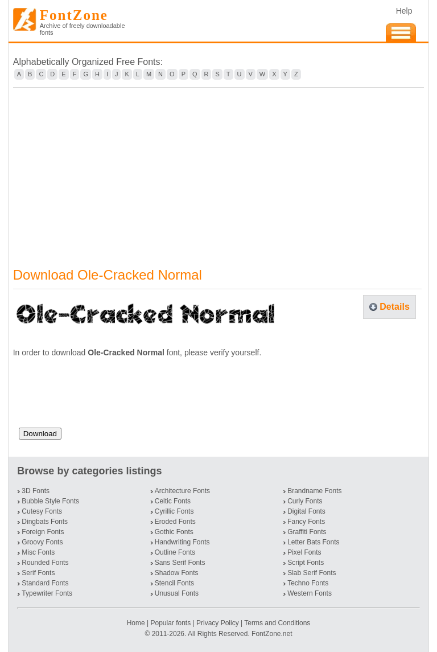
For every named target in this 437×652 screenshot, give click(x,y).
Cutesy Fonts (42, 511)
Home (137, 623)
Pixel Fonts (304, 552)
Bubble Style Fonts (50, 501)
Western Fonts (309, 593)
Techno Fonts (307, 583)
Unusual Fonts (177, 593)
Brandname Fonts (314, 491)
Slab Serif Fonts (311, 573)
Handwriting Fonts (182, 542)
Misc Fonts (38, 552)
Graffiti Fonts (306, 532)
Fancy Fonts (306, 522)
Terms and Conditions (277, 623)
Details (394, 306)
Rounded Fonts (45, 563)
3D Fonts (36, 491)
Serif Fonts (38, 573)
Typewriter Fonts (47, 593)
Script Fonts (305, 563)
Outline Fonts (175, 552)
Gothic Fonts (174, 532)
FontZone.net (272, 634)
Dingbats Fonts (45, 522)
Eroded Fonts (175, 522)
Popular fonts (170, 623)
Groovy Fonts (42, 542)
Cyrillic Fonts (174, 511)
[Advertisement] (218, 170)
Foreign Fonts (43, 532)
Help (404, 10)
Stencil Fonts (174, 583)
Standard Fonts (45, 583)
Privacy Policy (217, 623)
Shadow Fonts (177, 573)
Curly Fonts (304, 501)
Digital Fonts (306, 511)
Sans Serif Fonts (180, 563)
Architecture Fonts (182, 491)
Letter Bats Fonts (313, 542)
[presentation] (105, 397)
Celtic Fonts (173, 501)
